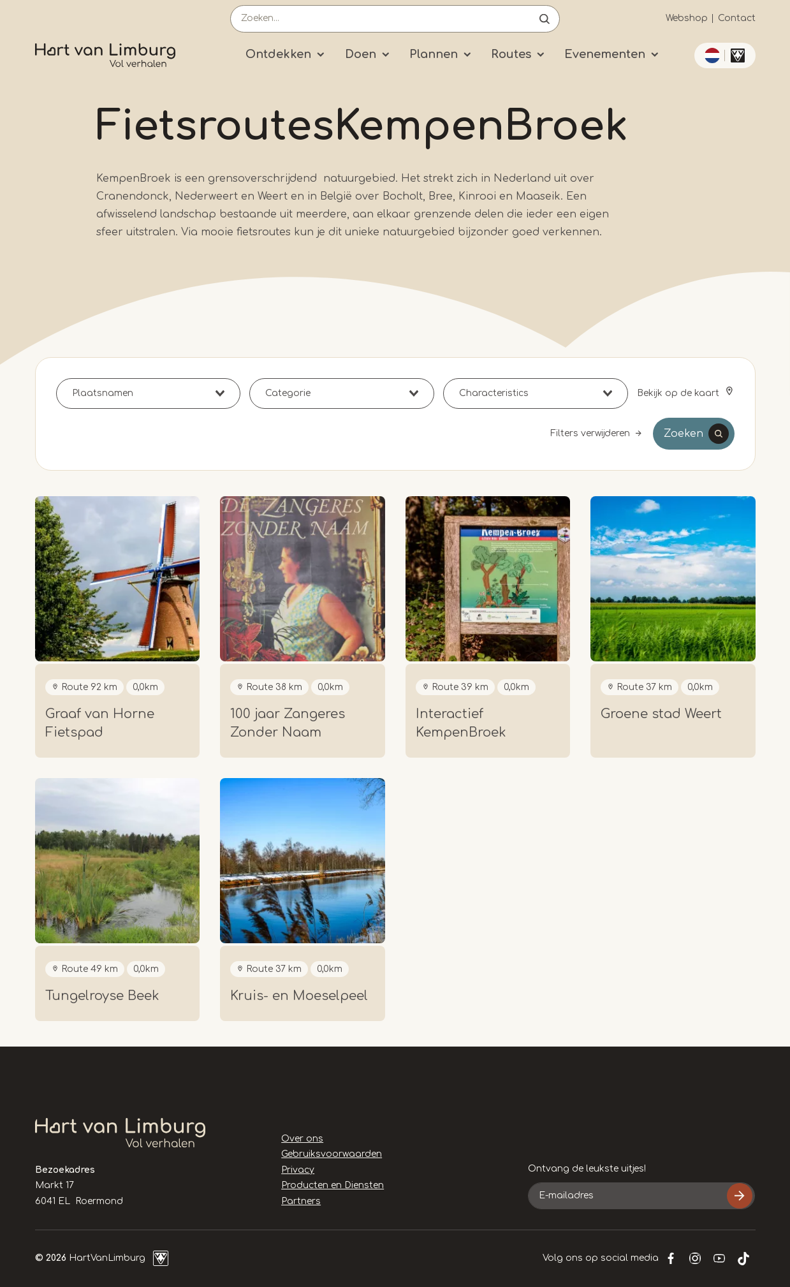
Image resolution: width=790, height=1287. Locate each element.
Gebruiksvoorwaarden (331, 1154)
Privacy (297, 1170)
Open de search (544, 19)
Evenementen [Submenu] (604, 54)
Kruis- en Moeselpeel (299, 996)
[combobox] (148, 393)
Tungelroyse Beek (102, 996)
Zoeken (683, 433)
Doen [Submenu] (360, 54)
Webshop (687, 18)
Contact (737, 18)
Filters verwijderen (590, 433)
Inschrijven (739, 1196)
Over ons (302, 1139)
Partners (301, 1201)
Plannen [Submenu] (433, 54)
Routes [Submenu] (511, 54)
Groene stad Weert (661, 714)
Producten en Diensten (332, 1185)
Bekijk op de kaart (679, 393)
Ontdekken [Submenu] (278, 54)
